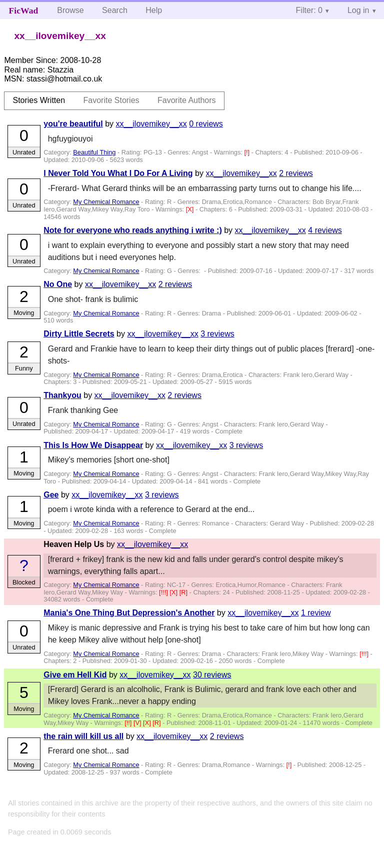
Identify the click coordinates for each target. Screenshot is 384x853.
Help (154, 10)
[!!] (129, 722)
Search (115, 10)
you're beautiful (73, 124)
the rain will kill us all (84, 736)
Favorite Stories (112, 100)
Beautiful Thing (94, 152)
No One (58, 284)
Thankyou (63, 395)
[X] (191, 209)
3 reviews (217, 334)
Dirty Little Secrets (79, 334)
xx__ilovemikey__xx (151, 124)
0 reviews (206, 124)
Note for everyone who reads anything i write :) (133, 230)
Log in (359, 10)
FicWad (23, 11)
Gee (51, 494)
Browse (70, 10)
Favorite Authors (187, 100)
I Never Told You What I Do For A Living (118, 173)
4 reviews (325, 230)
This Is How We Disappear (93, 445)
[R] (185, 592)
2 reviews (296, 173)
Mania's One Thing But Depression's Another (129, 612)
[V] (138, 722)
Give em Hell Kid (75, 674)
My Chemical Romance (106, 202)
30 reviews (212, 674)
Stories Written (38, 100)
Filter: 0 (309, 10)
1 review (316, 612)
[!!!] (164, 592)
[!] (247, 152)
